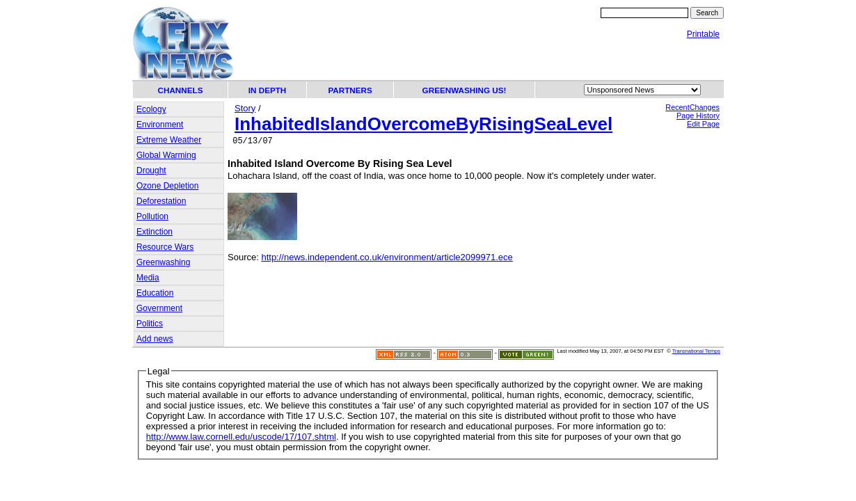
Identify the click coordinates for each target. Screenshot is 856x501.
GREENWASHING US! (464, 90)
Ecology (151, 109)
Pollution (152, 216)
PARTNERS (350, 90)
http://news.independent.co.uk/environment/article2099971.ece (386, 259)
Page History (698, 115)
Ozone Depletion (167, 186)
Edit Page (703, 124)
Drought (151, 170)
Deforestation (161, 201)
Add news (154, 339)
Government (159, 308)
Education (154, 293)
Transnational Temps (696, 351)
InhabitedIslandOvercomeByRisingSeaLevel (423, 123)
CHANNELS (180, 90)
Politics (149, 323)
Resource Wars (164, 247)
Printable (703, 34)
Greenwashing (163, 262)
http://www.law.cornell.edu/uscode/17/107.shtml (241, 436)
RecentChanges (692, 107)
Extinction (154, 232)
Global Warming (166, 155)
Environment (159, 124)
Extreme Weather (168, 140)
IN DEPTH (267, 90)
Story (245, 108)
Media (147, 278)
